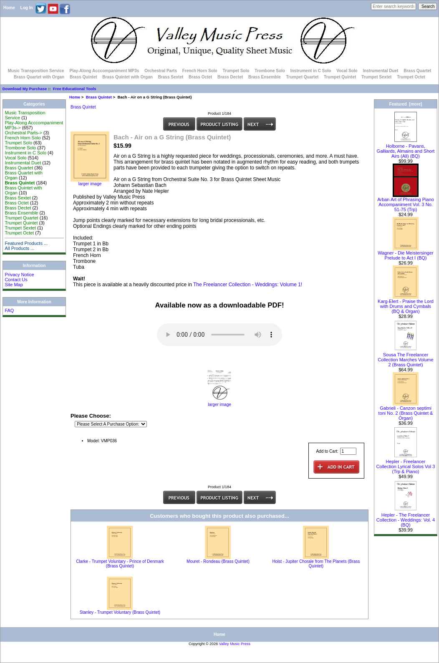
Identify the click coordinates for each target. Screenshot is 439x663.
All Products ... (19, 248)
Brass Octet (200, 77)
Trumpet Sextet (376, 77)
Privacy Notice (19, 274)
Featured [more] (405, 104)
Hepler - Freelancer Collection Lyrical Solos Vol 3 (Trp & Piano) (405, 464)
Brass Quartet (417, 70)
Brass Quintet (99, 97)
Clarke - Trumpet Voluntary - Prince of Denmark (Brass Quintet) (120, 563)
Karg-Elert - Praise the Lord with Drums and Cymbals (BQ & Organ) (406, 304)
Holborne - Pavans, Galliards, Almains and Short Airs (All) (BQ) (406, 149)
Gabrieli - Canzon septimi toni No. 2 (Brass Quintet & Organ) (405, 411)
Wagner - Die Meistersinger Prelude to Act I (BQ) (405, 253)
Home (9, 7)
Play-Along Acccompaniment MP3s (104, 70)
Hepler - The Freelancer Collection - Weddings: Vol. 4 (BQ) (405, 517)
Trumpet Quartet (302, 77)
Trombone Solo (270, 70)
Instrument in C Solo (310, 70)
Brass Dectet (230, 77)
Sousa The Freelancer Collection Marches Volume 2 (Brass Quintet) (405, 357)
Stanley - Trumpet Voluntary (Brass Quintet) (120, 612)
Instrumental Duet (380, 70)
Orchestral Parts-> (23, 132)
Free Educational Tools (74, 88)
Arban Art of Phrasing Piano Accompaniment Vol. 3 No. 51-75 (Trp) (405, 202)
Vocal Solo (346, 70)
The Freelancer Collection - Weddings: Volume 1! (247, 284)
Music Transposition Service (36, 70)
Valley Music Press (234, 644)
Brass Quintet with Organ (127, 77)
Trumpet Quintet (340, 77)
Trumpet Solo (235, 70)
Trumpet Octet (411, 77)
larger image (219, 402)
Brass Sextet (171, 77)
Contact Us (16, 279)
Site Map (14, 284)
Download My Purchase (25, 88)
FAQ (9, 310)
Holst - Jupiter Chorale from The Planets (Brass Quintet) (316, 563)
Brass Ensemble (264, 77)
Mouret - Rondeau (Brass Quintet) (218, 561)
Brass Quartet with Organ (39, 77)
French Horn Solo (199, 70)
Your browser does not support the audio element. (219, 334)
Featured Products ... (26, 243)
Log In (26, 7)
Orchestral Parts (160, 70)
